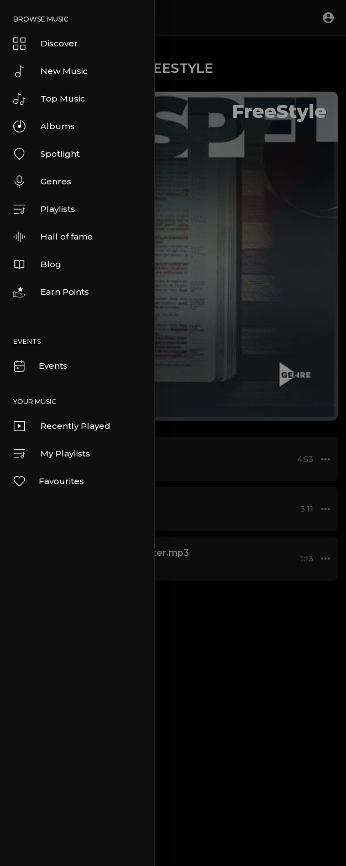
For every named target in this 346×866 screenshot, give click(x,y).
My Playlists (51, 454)
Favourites (48, 481)
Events (39, 366)
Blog (37, 264)
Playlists (44, 209)
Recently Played (62, 426)
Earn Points (51, 292)
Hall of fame (53, 237)
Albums (44, 126)
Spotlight (46, 154)
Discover (45, 44)
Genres (42, 182)
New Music (50, 71)
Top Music (49, 99)
